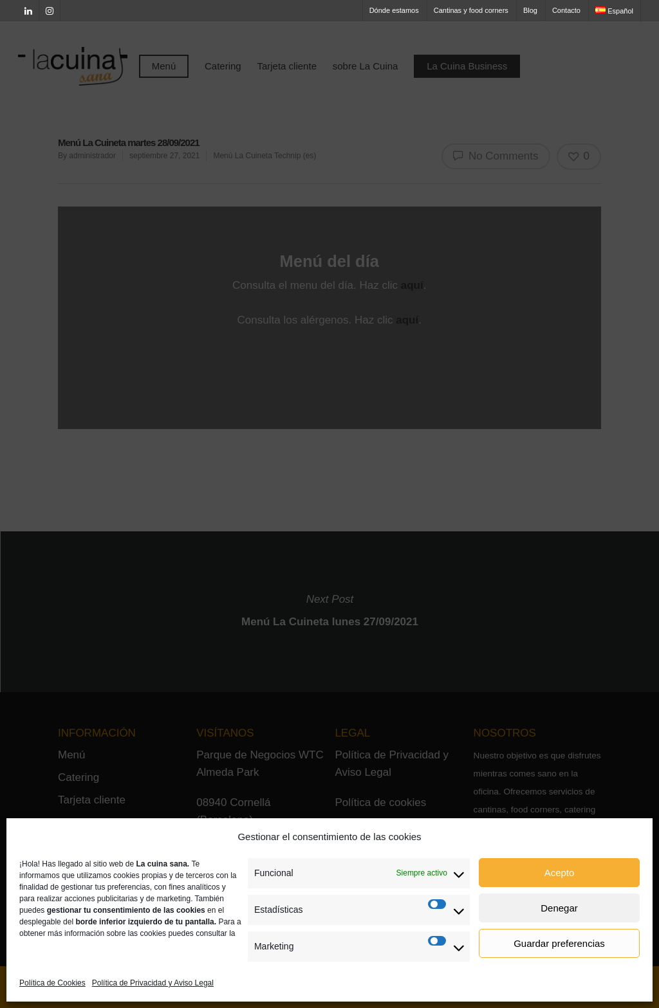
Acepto (559, 872)
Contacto (566, 10)
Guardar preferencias (559, 943)
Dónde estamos (394, 10)
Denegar (559, 908)
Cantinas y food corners (471, 10)
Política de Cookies (52, 982)
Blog (530, 10)
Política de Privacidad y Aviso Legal (153, 982)
